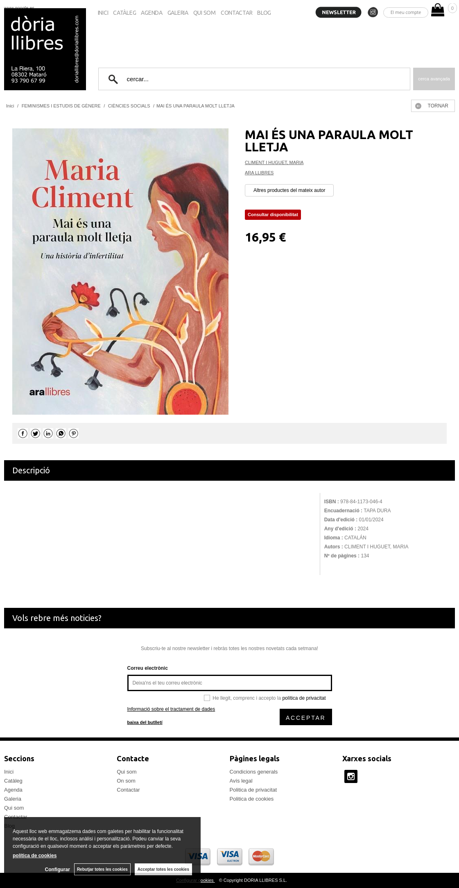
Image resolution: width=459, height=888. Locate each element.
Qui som (204, 12)
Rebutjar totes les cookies (102, 869)
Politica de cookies (252, 799)
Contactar (236, 12)
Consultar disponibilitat (273, 214)
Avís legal (241, 781)
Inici (103, 12)
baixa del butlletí (145, 722)
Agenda (151, 12)
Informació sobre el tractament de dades (171, 709)
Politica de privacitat (253, 790)
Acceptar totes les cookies (163, 869)
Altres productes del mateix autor (289, 190)
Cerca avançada (434, 78)
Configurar (57, 869)
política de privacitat (304, 698)
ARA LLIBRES (259, 172)
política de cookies (35, 855)
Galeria (177, 12)
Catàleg (124, 12)
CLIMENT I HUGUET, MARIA (274, 162)
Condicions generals (254, 772)
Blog (264, 12)
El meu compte (406, 12)
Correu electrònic (147, 668)
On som (126, 781)
